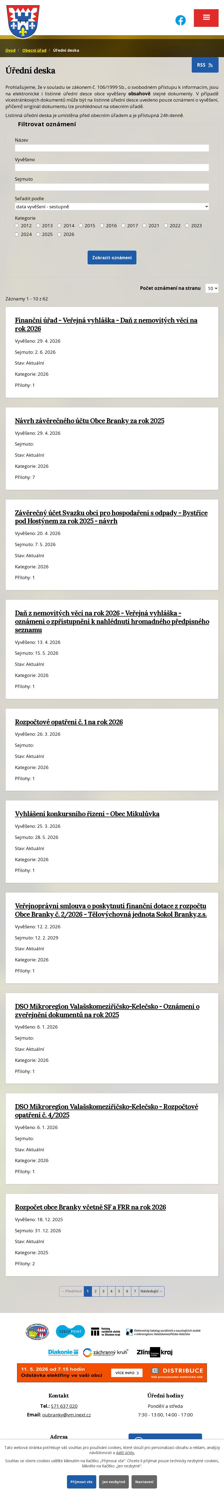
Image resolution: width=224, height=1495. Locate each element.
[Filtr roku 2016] (102, 226)
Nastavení (145, 1481)
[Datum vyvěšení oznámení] (112, 168)
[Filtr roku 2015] (80, 226)
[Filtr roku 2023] (187, 226)
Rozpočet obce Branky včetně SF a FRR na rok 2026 (90, 1208)
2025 (47, 235)
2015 (90, 226)
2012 (26, 226)
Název (21, 141)
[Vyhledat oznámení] (112, 258)
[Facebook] (180, 17)
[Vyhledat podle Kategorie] (59, 235)
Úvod (10, 51)
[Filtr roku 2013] (38, 226)
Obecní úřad (34, 51)
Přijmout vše (81, 1481)
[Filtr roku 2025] (38, 235)
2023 (196, 226)
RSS (205, 66)
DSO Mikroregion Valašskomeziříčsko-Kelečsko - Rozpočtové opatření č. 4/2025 (106, 1111)
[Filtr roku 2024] (16, 235)
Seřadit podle (29, 199)
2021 (154, 226)
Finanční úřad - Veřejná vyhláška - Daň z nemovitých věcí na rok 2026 (106, 325)
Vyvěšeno (25, 160)
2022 (175, 226)
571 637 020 (64, 1407)
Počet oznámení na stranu (170, 289)
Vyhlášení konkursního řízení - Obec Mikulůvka (87, 814)
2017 (132, 226)
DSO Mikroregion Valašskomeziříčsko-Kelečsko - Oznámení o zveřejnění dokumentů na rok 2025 (107, 1011)
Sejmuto (24, 180)
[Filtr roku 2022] (166, 226)
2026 (68, 235)
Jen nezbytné (114, 1481)
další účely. (125, 1452)
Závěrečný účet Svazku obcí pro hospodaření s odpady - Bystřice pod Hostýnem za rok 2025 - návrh (111, 517)
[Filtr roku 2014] (59, 226)
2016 (111, 226)
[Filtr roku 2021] (144, 226)
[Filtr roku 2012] (16, 226)
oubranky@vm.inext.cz (66, 1416)
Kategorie (25, 219)
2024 (26, 235)
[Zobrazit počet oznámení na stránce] (212, 289)
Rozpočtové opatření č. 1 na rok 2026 (69, 722)
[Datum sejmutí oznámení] (112, 188)
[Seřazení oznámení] (112, 207)
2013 (47, 226)
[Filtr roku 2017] (123, 226)
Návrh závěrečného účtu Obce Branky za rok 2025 (89, 421)
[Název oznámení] (112, 149)
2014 (68, 226)
